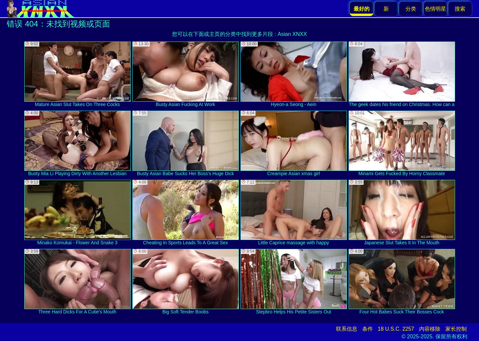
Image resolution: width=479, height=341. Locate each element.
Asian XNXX (292, 34)
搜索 (460, 9)
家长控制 (456, 329)
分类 (410, 9)
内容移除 (429, 329)
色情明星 (435, 9)
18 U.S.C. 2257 (396, 329)
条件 (367, 329)
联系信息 (346, 329)
